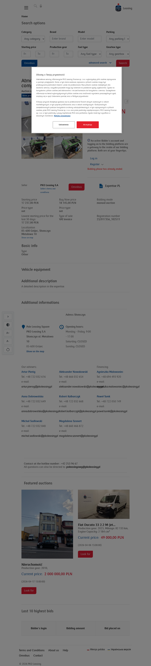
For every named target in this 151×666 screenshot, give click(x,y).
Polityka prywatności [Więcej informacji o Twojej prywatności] (62, 116)
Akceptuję (87, 125)
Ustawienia (64, 125)
